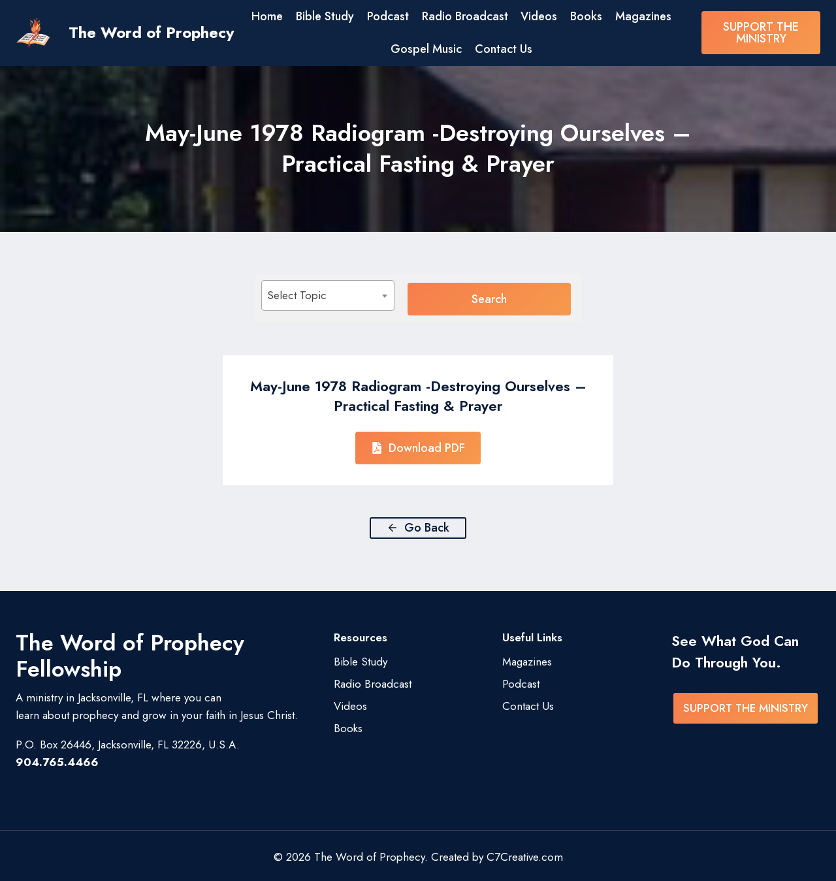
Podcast (388, 16)
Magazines (643, 16)
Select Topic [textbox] (297, 295)
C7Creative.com (525, 854)
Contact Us (503, 48)
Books (586, 16)
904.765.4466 (57, 759)
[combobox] (356, 295)
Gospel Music (426, 48)
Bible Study (325, 16)
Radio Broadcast (465, 16)
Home (267, 16)
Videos (539, 16)
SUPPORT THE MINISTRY (761, 32)
